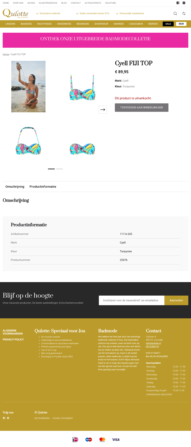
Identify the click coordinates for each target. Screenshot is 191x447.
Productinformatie (43, 187)
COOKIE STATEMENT (62, 418)
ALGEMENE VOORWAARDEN (13, 332)
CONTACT (76, 3)
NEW (181, 24)
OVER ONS (18, 3)
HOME (6, 3)
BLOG (64, 3)
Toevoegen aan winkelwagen (141, 107)
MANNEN (119, 24)
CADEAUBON (136, 24)
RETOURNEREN (42, 418)
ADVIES (31, 3)
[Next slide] (103, 110)
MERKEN (153, 24)
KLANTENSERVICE (48, 3)
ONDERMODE (64, 24)
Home (6, 54)
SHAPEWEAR (101, 24)
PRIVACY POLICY (13, 339)
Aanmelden (176, 300)
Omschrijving (14, 187)
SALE (168, 24)
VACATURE (110, 3)
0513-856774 (152, 346)
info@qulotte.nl (153, 343)
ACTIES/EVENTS (93, 3)
